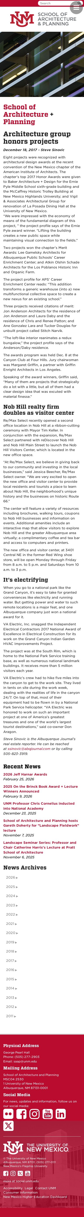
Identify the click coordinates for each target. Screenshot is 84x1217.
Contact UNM (45, 1188)
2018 (10, 951)
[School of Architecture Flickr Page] (9, 1117)
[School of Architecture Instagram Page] (36, 1117)
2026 (10, 877)
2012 (10, 1007)
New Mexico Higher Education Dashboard (35, 1197)
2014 (10, 988)
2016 (10, 970)
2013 (10, 998)
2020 (10, 933)
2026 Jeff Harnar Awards (25, 774)
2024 (10, 896)
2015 (10, 979)
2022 (10, 914)
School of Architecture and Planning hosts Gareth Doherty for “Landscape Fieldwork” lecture (41, 825)
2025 (10, 887)
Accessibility (12, 1188)
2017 (10, 961)
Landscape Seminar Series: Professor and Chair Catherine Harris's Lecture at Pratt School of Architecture (39, 847)
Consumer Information (20, 1192)
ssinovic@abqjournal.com (29, 749)
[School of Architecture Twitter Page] (10, 1128)
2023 (10, 905)
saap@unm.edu (25, 1061)
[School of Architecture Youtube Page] (49, 1117)
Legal (29, 1188)
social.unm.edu (27, 1181)
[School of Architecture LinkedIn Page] (62, 1117)
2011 (9, 1016)
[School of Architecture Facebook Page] (22, 1117)
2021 (10, 924)
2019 (10, 942)
